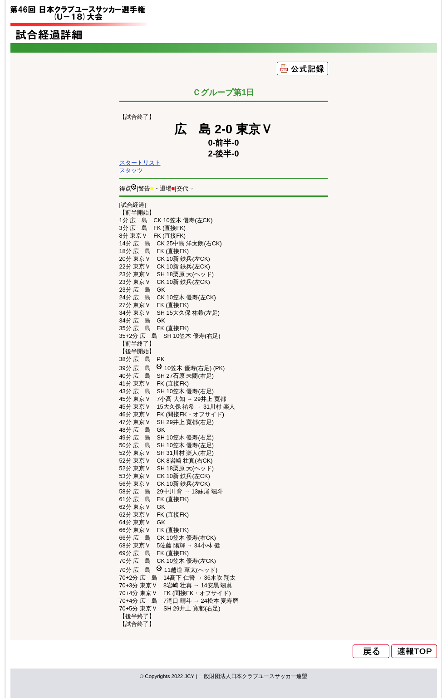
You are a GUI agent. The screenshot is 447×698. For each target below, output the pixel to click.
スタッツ (131, 170)
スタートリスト (140, 162)
